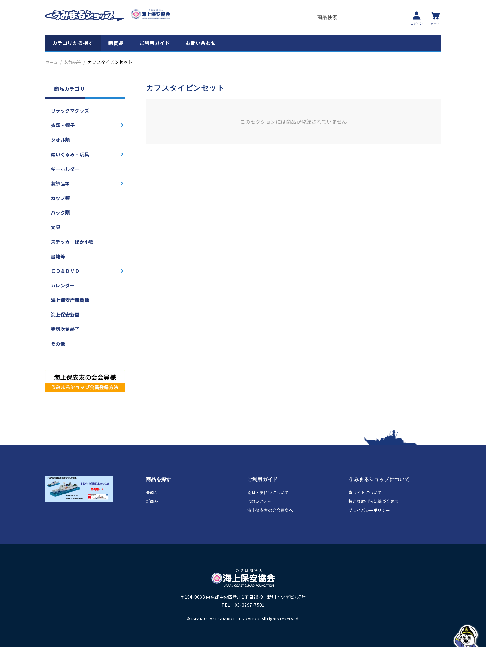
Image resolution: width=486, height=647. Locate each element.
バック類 (60, 212)
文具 (55, 227)
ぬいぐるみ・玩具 (70, 154)
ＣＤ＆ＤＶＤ (65, 271)
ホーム (51, 62)
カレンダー (63, 285)
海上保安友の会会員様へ (270, 510)
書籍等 (58, 256)
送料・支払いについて (268, 492)
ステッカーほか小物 (72, 241)
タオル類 (60, 139)
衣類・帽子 (63, 125)
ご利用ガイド (154, 43)
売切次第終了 (65, 329)
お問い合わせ (200, 43)
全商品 (152, 492)
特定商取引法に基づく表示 (373, 501)
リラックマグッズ (70, 110)
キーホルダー (65, 169)
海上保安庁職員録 (70, 300)
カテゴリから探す (72, 43)
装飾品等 (72, 62)
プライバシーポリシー (369, 510)
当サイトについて (365, 492)
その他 (58, 343)
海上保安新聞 (65, 314)
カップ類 (60, 198)
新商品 (116, 43)
